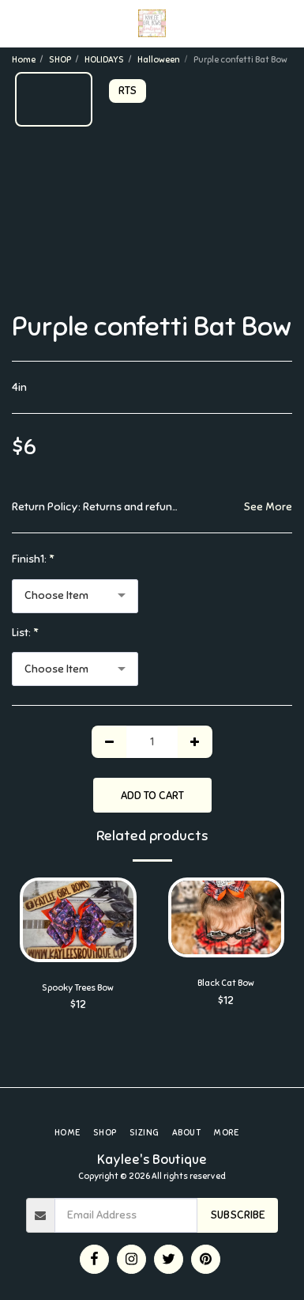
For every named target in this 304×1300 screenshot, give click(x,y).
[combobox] (75, 596)
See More (267, 507)
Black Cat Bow (225, 982)
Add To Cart (152, 795)
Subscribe (237, 1215)
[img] (78, 919)
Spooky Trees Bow (78, 987)
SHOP (60, 59)
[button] (17, 22)
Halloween (158, 59)
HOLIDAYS (104, 59)
